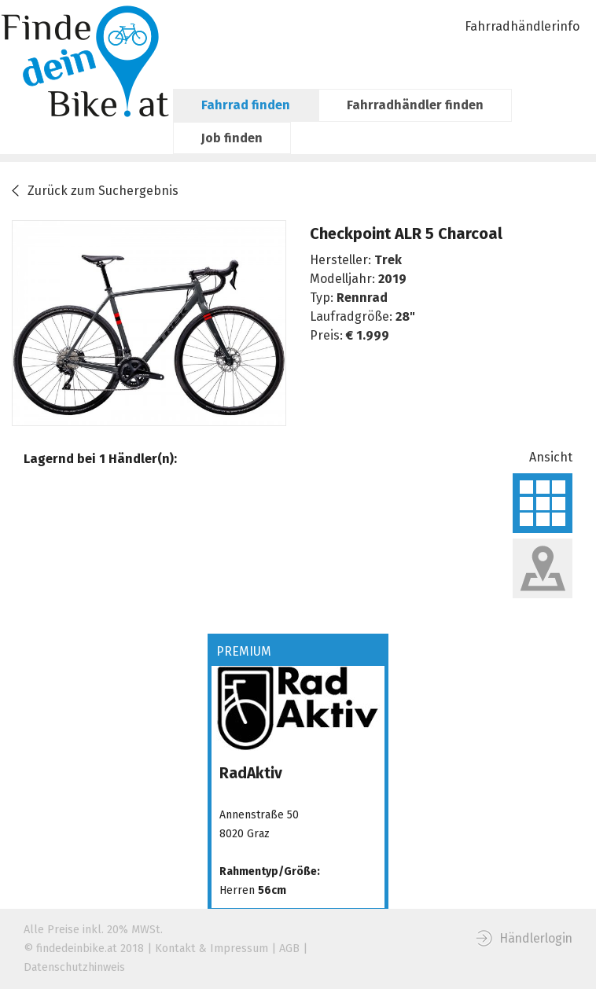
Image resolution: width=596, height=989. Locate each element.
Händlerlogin (535, 938)
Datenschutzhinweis (74, 967)
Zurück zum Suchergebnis (103, 190)
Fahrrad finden (245, 104)
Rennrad (362, 297)
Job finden (232, 138)
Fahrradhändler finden (415, 104)
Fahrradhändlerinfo (522, 26)
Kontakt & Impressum (211, 948)
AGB (289, 948)
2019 (392, 278)
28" (405, 316)
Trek (388, 259)
